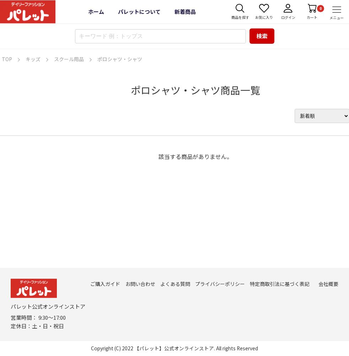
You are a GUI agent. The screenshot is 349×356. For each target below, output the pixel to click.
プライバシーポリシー (220, 283)
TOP (7, 59)
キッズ (33, 59)
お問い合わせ (140, 283)
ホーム (96, 11)
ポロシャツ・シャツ (119, 59)
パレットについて (139, 11)
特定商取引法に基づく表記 (280, 283)
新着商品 (185, 11)
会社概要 (328, 283)
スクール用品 (69, 59)
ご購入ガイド (105, 283)
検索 (262, 36)
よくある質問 (175, 283)
